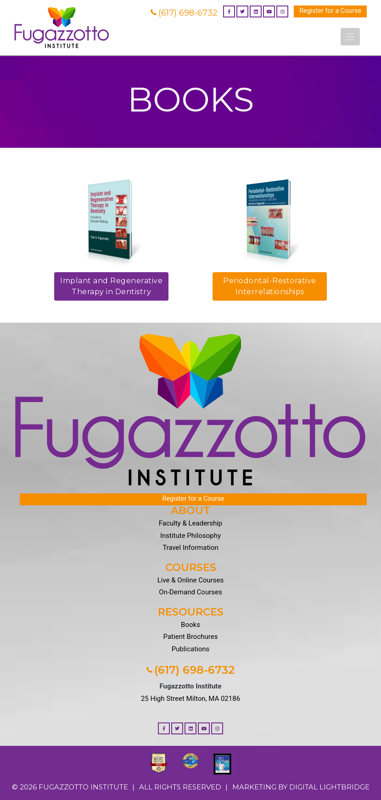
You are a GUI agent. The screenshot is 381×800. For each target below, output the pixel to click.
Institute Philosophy (190, 535)
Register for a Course (330, 11)
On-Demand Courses (190, 592)
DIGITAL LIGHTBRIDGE (329, 787)
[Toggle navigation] (350, 36)
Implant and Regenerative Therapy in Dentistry (111, 286)
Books (190, 625)
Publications (191, 649)
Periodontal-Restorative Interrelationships (269, 286)
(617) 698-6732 (184, 13)
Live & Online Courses (190, 580)
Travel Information (190, 547)
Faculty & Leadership (191, 523)
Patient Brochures (190, 636)
